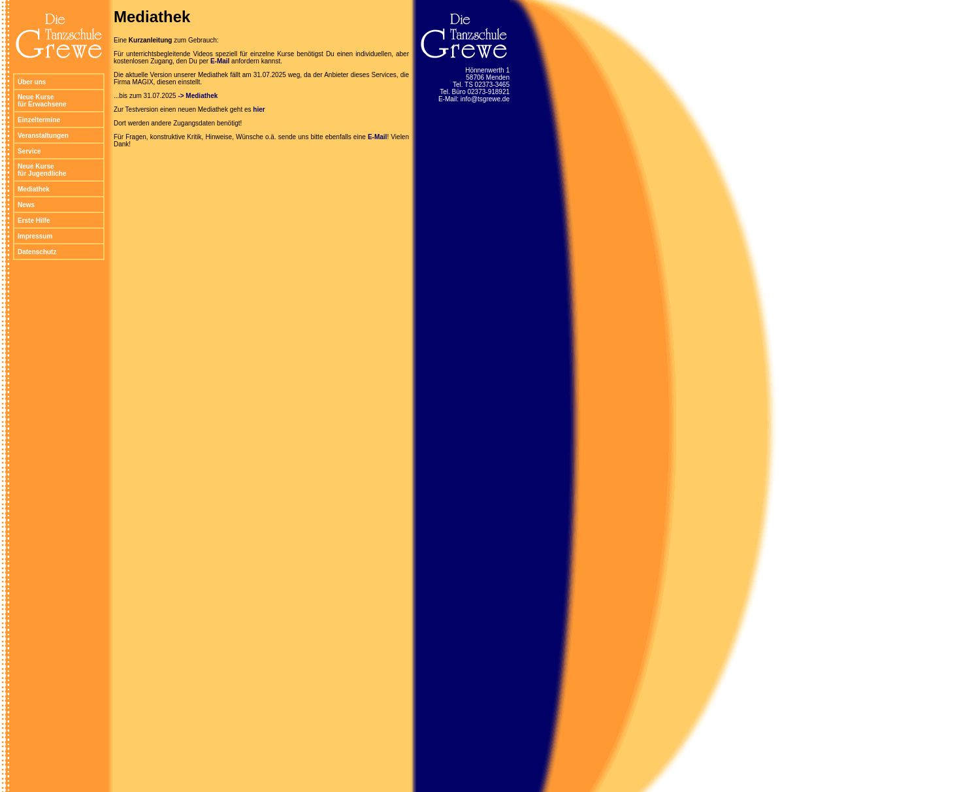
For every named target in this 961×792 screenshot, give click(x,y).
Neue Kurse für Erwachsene (42, 100)
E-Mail (219, 61)
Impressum (35, 236)
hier (259, 109)
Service (29, 151)
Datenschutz (37, 252)
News (26, 204)
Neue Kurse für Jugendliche (42, 170)
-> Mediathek (198, 95)
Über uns (32, 82)
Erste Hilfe (34, 220)
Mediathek (34, 189)
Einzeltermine (39, 120)
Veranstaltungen (43, 135)
